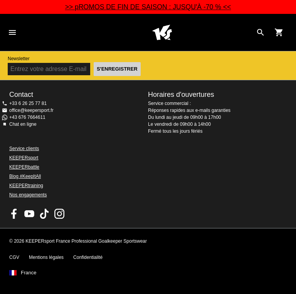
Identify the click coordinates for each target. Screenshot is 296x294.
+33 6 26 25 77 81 (28, 103)
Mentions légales (46, 257)
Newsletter (19, 58)
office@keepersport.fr (31, 110)
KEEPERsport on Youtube (29, 214)
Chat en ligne (23, 124)
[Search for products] (260, 32)
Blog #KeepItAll (25, 176)
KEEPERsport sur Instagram (59, 214)
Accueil (162, 32)
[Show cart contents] (279, 32)
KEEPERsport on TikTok (44, 214)
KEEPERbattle (24, 167)
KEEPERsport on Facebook (14, 214)
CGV (14, 257)
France (28, 272)
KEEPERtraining (26, 185)
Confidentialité (88, 257)
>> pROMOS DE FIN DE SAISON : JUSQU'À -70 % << (148, 7)
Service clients (24, 148)
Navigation (12, 32)
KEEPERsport (23, 158)
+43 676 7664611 (27, 117)
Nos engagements (28, 195)
